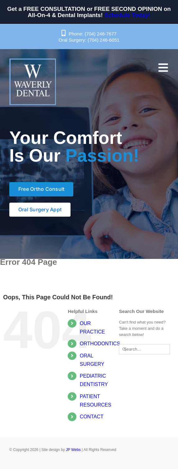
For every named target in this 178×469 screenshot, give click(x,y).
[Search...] (144, 349)
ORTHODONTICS (100, 343)
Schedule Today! (127, 15)
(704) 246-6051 (104, 40)
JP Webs (73, 450)
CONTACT (91, 416)
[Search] (124, 349)
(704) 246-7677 (101, 33)
